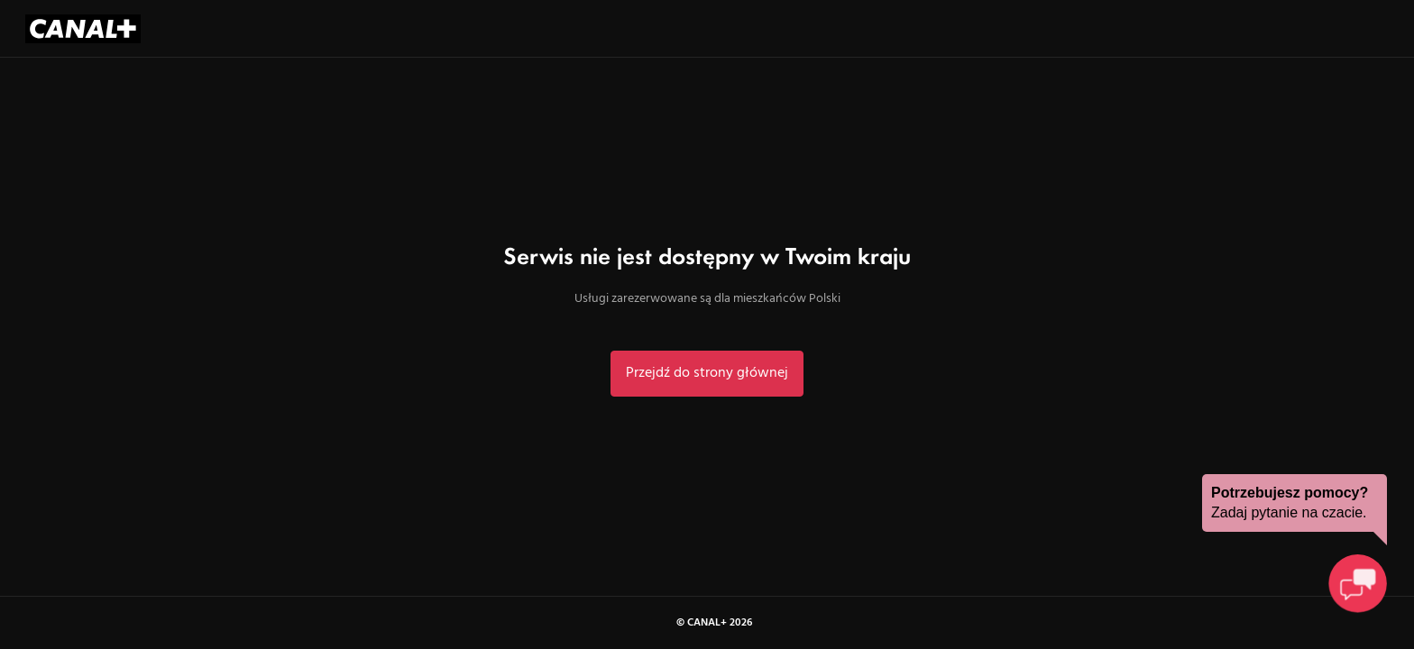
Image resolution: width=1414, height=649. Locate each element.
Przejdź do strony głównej (707, 373)
